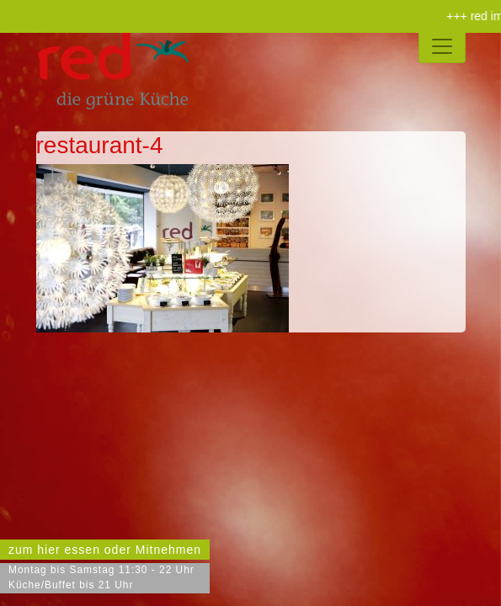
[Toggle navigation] (442, 46)
